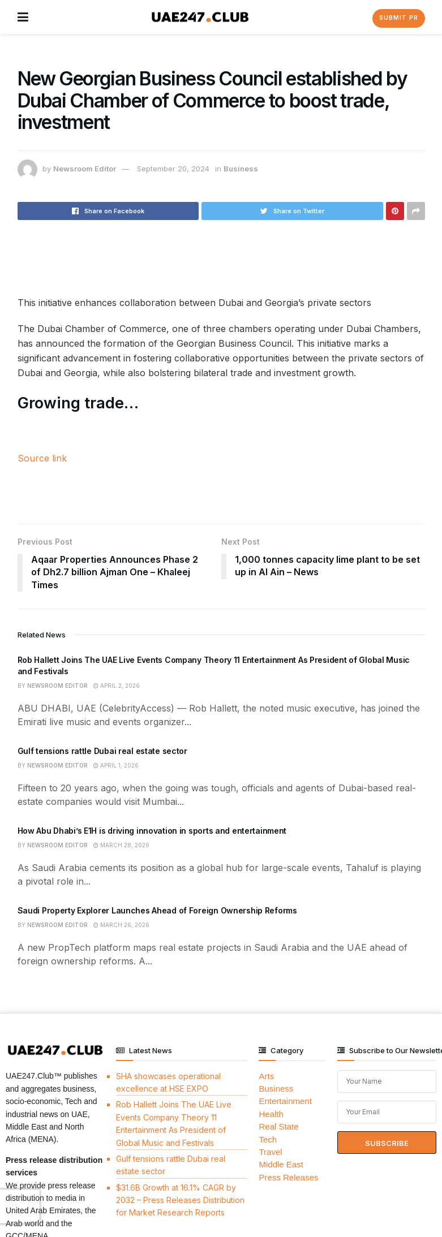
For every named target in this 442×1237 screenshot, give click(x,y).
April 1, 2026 (116, 765)
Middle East (281, 1164)
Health (271, 1114)
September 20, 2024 (173, 168)
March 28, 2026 (121, 845)
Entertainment (285, 1101)
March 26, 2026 (121, 924)
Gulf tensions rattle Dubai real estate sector (102, 751)
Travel (270, 1152)
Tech (268, 1139)
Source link (42, 458)
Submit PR (398, 17)
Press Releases (288, 1177)
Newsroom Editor (84, 168)
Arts (266, 1076)
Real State (278, 1126)
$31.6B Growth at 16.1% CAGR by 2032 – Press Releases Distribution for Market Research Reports (180, 1200)
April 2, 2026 (116, 685)
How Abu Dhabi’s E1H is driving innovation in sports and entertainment (152, 830)
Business (241, 168)
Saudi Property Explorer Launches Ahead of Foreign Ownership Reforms (157, 910)
